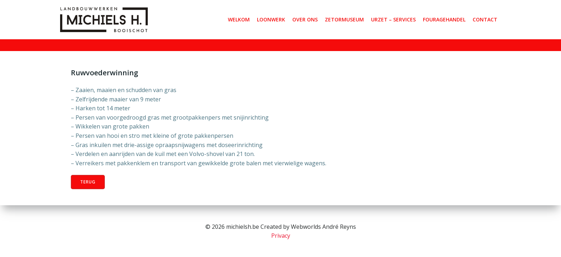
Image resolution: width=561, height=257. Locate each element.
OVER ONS (305, 19)
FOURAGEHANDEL (444, 19)
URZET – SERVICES (393, 19)
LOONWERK (271, 19)
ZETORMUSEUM (344, 19)
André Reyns (339, 227)
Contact (485, 19)
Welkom (239, 19)
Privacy (280, 236)
